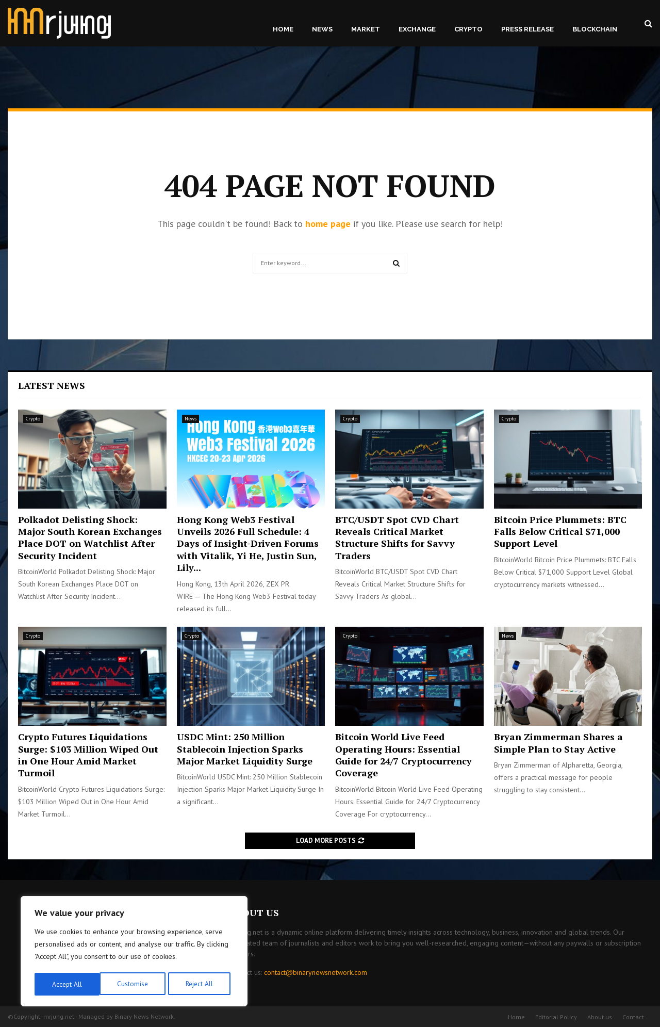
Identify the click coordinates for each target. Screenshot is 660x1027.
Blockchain (594, 29)
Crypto (468, 29)
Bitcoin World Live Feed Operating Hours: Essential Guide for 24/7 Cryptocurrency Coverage (403, 754)
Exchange (417, 29)
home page (328, 224)
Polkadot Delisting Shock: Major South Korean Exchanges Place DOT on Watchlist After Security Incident (90, 537)
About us (599, 1017)
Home (283, 29)
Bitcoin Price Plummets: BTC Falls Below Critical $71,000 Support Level (560, 531)
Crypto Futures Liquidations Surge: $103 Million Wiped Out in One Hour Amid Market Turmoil (88, 754)
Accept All (201, 984)
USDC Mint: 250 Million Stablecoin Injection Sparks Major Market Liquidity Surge (244, 748)
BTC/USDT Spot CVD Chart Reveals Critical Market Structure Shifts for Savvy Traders (397, 537)
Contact (633, 1017)
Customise (66, 984)
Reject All (134, 984)
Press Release (527, 29)
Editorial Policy (556, 1017)
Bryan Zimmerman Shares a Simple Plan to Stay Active (558, 742)
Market (365, 29)
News (322, 29)
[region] (134, 952)
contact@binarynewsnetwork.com (315, 972)
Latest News (51, 385)
